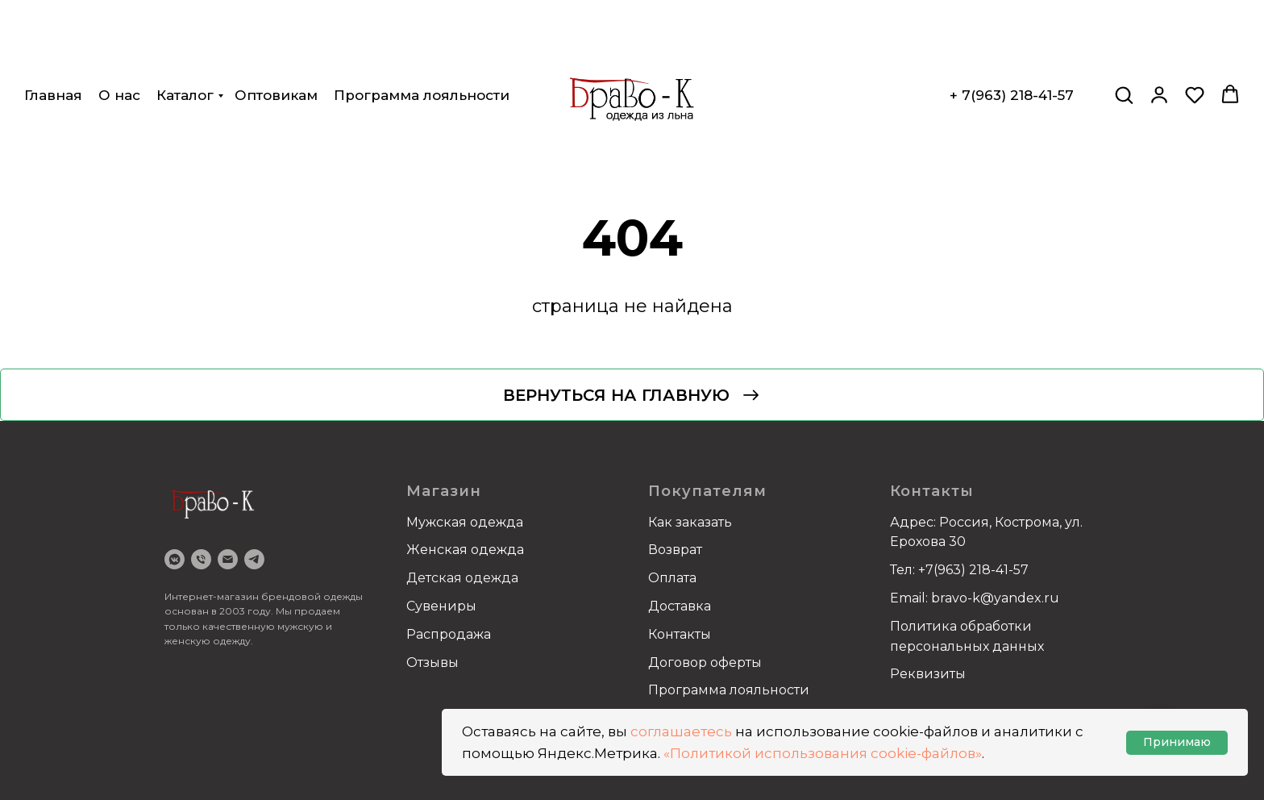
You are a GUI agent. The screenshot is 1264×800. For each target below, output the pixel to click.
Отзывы (432, 662)
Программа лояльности (421, 38)
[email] (228, 559)
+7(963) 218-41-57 (973, 569)
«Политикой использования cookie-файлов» (822, 753)
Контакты (679, 634)
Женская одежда (465, 549)
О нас (119, 38)
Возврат (675, 549)
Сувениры (441, 606)
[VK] (174, 559)
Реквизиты (928, 673)
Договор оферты (705, 662)
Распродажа (448, 634)
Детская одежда (462, 577)
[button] (1123, 37)
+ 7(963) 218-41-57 (1012, 38)
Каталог (185, 38)
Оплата (672, 577)
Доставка (679, 606)
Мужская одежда (464, 522)
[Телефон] (201, 559)
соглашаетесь (681, 731)
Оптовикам (276, 38)
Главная (53, 38)
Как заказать (690, 522)
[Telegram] (254, 559)
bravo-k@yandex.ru (995, 598)
